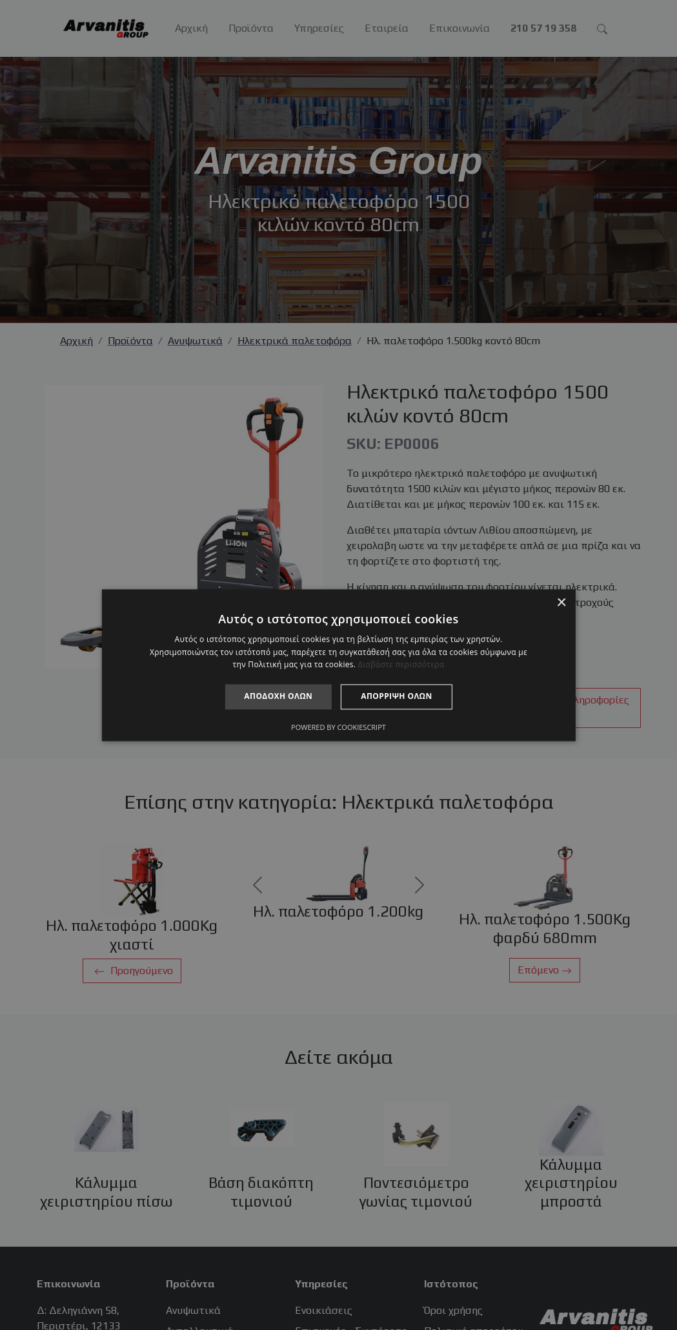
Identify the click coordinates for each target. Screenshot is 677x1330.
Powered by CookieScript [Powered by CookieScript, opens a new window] (338, 727)
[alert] (338, 665)
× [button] (561, 603)
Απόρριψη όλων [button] (396, 696)
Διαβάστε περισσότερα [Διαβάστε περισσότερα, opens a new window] (401, 665)
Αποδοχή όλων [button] (278, 696)
